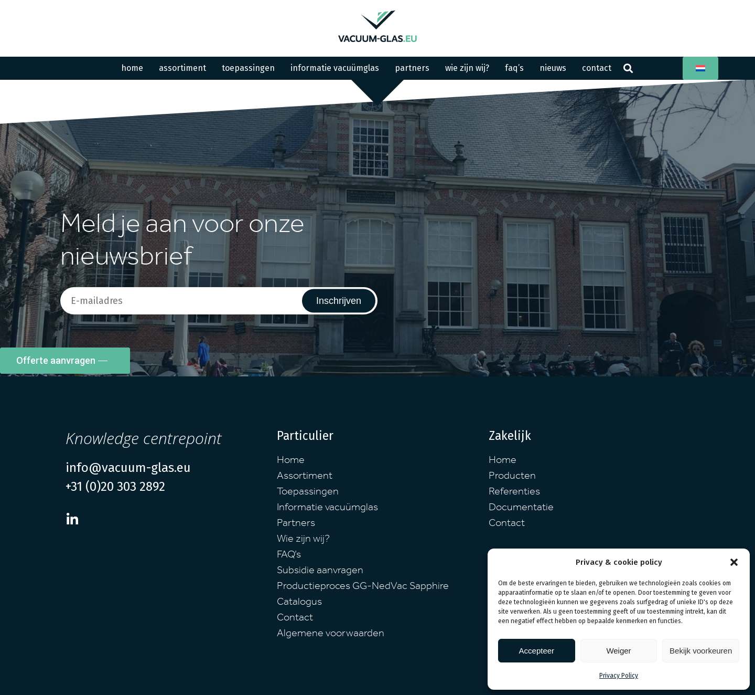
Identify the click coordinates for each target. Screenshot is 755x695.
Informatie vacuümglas (327, 508)
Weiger (618, 650)
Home (132, 68)
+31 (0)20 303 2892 (115, 486)
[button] (734, 562)
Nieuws (553, 68)
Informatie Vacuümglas (334, 68)
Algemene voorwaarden (330, 634)
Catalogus (299, 603)
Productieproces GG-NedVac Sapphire (363, 587)
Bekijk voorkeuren (701, 650)
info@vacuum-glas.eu (128, 467)
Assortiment (182, 68)
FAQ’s (514, 68)
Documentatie (521, 508)
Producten (512, 477)
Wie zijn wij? (467, 68)
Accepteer (537, 650)
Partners (412, 68)
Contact (596, 68)
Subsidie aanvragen (320, 571)
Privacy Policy (618, 675)
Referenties (514, 493)
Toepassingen (248, 68)
